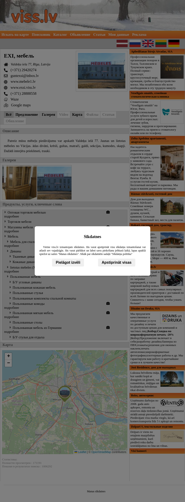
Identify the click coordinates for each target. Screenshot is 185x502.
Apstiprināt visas (117, 262)
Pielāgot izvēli (68, 262)
